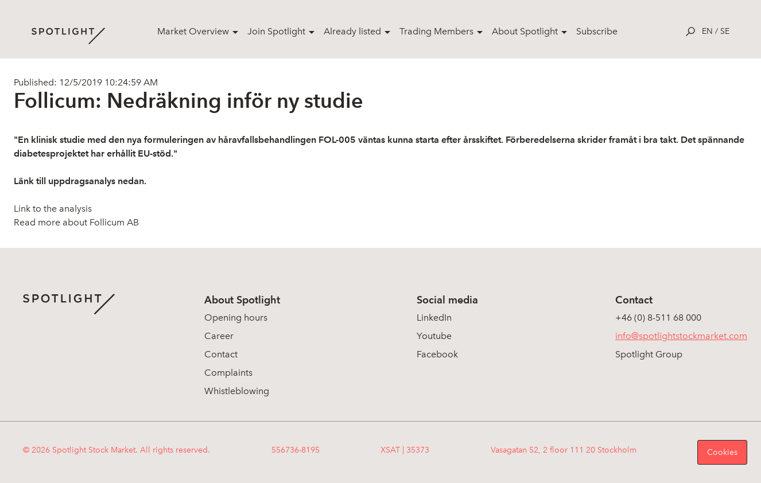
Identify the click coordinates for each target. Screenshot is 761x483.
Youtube (434, 335)
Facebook (437, 354)
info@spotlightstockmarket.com (681, 335)
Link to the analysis (53, 208)
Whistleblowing (236, 390)
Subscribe (597, 31)
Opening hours (235, 317)
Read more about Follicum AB (76, 222)
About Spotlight (525, 31)
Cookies (722, 452)
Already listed (352, 31)
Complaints (228, 372)
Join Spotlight (276, 31)
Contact (221, 354)
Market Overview (193, 31)
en (707, 31)
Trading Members (436, 31)
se (724, 31)
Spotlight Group (648, 354)
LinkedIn (434, 317)
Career (219, 335)
